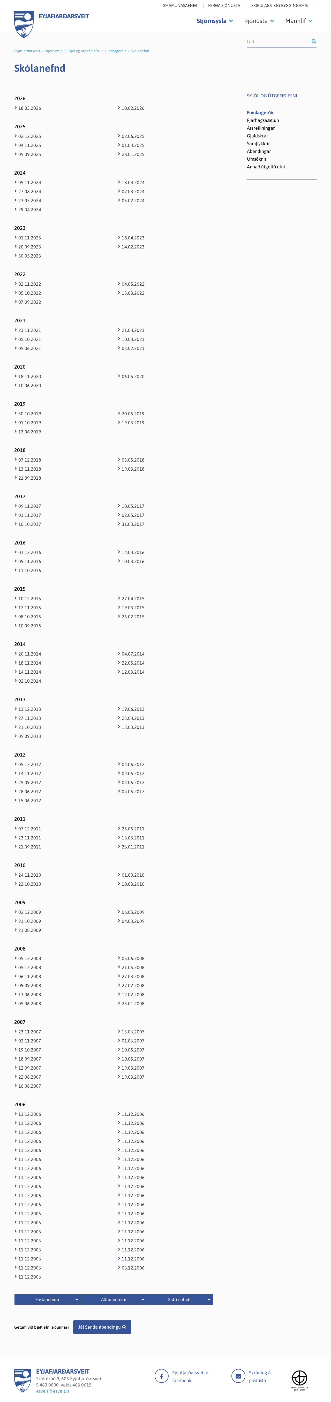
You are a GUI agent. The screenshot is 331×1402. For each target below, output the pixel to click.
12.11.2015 (29, 607)
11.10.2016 (29, 570)
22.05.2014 (133, 663)
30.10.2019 (29, 413)
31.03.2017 (133, 524)
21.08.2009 (29, 930)
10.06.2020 (29, 385)
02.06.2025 (133, 136)
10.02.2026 (133, 108)
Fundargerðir (115, 51)
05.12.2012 (29, 764)
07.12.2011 (29, 828)
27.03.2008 (133, 976)
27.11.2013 (29, 718)
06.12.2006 (133, 1268)
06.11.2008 (29, 976)
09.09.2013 (29, 736)
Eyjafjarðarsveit (27, 51)
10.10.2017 (29, 524)
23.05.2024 (29, 200)
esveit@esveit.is (52, 1391)
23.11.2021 (29, 330)
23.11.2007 (29, 1031)
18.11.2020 (29, 376)
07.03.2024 (133, 191)
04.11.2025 (29, 145)
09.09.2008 (29, 985)
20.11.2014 (29, 654)
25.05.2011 (133, 828)
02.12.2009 (29, 912)
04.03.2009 (133, 921)
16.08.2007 (29, 1086)
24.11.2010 (29, 875)
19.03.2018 (133, 469)
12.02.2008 (133, 994)
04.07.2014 (133, 654)
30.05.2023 (29, 256)
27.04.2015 (133, 598)
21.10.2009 (29, 921)
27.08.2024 (29, 191)
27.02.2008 (133, 985)
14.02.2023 (133, 247)
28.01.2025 (133, 154)
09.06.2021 (29, 348)
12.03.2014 (133, 672)
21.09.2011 (29, 847)
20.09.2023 (29, 247)
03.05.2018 (133, 460)
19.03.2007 (133, 1068)
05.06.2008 (29, 1003)
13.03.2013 (133, 727)
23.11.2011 (29, 837)
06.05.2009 (133, 912)
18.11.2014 (29, 663)
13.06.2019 (29, 431)
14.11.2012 (29, 773)
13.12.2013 (29, 709)
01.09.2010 (133, 875)
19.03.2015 (133, 607)
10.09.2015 (29, 625)
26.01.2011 (133, 847)
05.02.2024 (133, 200)
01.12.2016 (29, 552)
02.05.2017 (133, 515)
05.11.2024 (29, 182)
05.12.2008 (29, 958)
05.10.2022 (29, 293)
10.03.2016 (133, 561)
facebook (162, 1376)
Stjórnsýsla (54, 51)
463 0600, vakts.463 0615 (66, 1385)
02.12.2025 (29, 136)
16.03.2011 (133, 837)
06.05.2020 (133, 376)
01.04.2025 (133, 145)
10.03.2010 (133, 884)
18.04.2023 (133, 237)
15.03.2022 (133, 293)
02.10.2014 (29, 681)
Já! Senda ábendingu (99, 1327)
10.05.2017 (133, 506)
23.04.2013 (133, 718)
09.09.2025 (29, 154)
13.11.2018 (29, 469)
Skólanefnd (140, 51)
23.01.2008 (133, 1003)
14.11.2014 (29, 672)
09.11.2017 (29, 506)
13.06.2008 (29, 994)
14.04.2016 (133, 552)
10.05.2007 (133, 1050)
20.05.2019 (133, 413)
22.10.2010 (29, 884)
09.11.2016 (29, 561)
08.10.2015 (29, 616)
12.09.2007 (29, 1068)
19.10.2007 (29, 1050)
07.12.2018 (29, 460)
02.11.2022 (29, 284)
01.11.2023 (29, 237)
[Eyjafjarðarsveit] (22, 1391)
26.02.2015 (133, 616)
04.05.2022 (133, 284)
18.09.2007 (29, 1059)
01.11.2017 (29, 515)
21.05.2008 (133, 967)
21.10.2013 (29, 727)
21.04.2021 (133, 330)
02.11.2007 (29, 1040)
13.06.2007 (133, 1031)
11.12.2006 (29, 1114)
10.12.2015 (29, 598)
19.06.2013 (133, 709)
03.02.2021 (133, 348)
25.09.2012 (29, 782)
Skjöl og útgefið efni (83, 51)
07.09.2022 (29, 302)
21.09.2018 (29, 478)
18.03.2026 (29, 108)
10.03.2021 (133, 339)
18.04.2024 (133, 182)
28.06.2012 (29, 791)
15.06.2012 (29, 800)
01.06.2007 (133, 1040)
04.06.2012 (133, 764)
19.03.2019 (133, 422)
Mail (238, 1376)
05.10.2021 (29, 339)
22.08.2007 (29, 1077)
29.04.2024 (29, 209)
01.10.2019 (29, 422)
